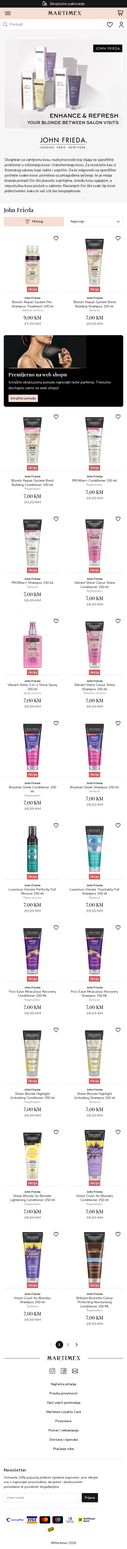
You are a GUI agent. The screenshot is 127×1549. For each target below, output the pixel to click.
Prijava (90, 1497)
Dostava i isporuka (63, 1439)
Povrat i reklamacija (63, 1430)
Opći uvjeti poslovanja (63, 1402)
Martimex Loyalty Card (63, 1412)
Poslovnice (63, 1421)
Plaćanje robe (63, 1449)
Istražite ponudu (23, 398)
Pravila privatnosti (63, 1393)
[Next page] (76, 1344)
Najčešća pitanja (63, 1384)
